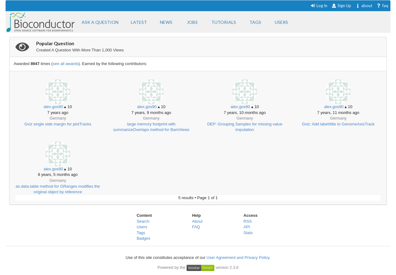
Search (143, 221)
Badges (143, 238)
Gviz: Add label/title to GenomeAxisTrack (338, 124)
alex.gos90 (53, 106)
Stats (248, 232)
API (246, 227)
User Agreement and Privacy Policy (238, 257)
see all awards (65, 63)
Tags (141, 232)
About (197, 221)
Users (142, 227)
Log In (318, 5)
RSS (247, 221)
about (363, 5)
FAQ (196, 227)
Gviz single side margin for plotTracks (57, 124)
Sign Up (341, 5)
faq (382, 5)
